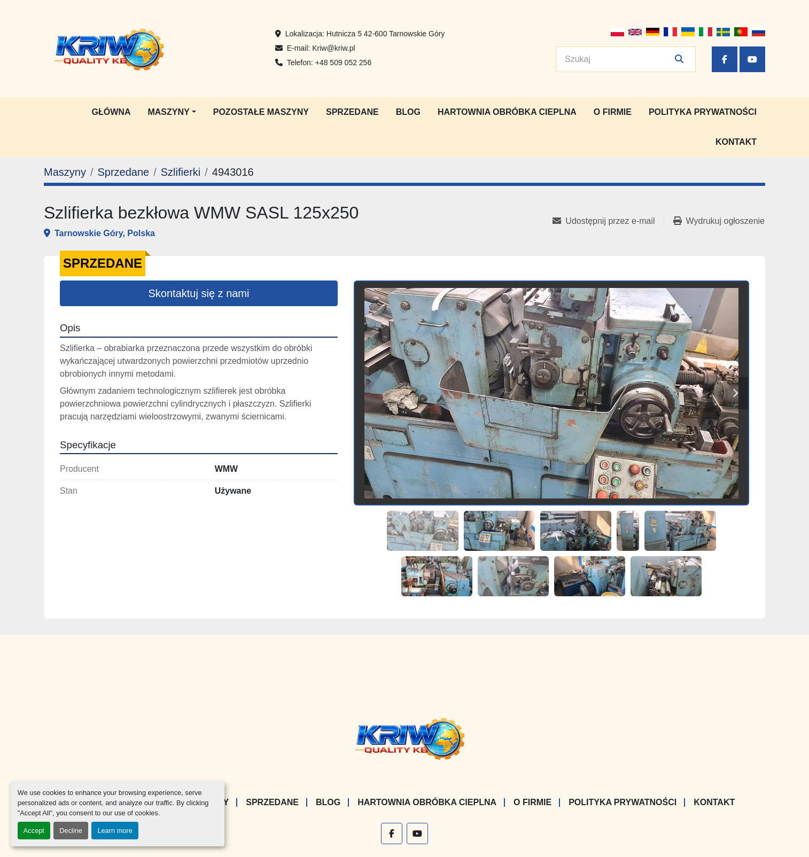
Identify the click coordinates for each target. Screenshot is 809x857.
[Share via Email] (608, 221)
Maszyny (168, 111)
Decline (70, 831)
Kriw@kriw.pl (333, 48)
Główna (111, 111)
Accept (34, 831)
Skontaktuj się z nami (199, 293)
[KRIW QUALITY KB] (405, 737)
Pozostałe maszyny (261, 111)
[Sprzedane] (123, 172)
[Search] (618, 59)
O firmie (613, 111)
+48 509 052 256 (343, 62)
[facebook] (724, 59)
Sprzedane (352, 111)
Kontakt (736, 141)
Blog (408, 111)
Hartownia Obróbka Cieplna (507, 111)
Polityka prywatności (703, 111)
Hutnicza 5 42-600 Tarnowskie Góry (385, 33)
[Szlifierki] (180, 172)
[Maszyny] (65, 172)
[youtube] (752, 59)
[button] (171, 112)
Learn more (114, 831)
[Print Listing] (719, 221)
